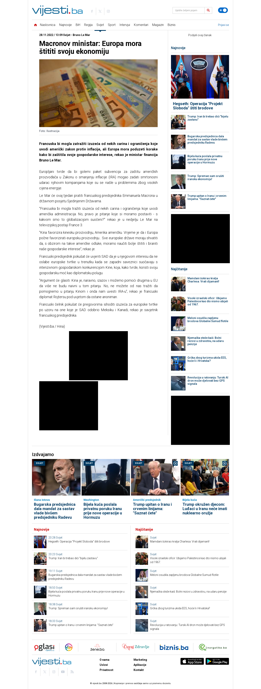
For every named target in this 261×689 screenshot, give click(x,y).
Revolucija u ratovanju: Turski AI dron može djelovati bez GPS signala (207, 380)
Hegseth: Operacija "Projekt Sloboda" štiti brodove (198, 105)
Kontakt (139, 670)
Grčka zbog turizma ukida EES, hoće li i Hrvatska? (206, 359)
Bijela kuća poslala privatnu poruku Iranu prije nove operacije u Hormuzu (204, 159)
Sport (111, 25)
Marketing (140, 659)
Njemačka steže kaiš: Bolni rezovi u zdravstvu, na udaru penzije (205, 341)
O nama (104, 659)
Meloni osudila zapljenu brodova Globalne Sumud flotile (207, 319)
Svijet (100, 25)
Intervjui (124, 25)
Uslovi (104, 664)
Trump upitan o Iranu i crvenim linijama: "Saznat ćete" (206, 197)
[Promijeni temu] (223, 10)
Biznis (172, 25)
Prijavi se (223, 25)
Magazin (158, 25)
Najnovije (65, 25)
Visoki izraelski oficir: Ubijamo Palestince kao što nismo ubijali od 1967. (207, 301)
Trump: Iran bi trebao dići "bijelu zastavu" (207, 118)
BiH (78, 25)
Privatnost (106, 670)
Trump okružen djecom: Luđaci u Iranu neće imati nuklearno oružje (205, 508)
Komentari (141, 25)
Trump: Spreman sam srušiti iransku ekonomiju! (205, 177)
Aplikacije (140, 664)
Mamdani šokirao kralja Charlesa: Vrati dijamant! (203, 280)
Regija (88, 25)
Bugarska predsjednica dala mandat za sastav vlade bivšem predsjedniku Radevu (207, 139)
